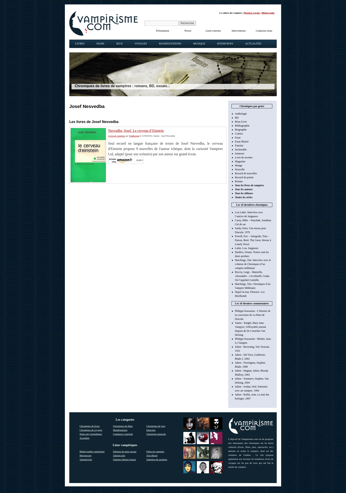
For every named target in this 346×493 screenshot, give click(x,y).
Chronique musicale (156, 434)
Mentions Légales (252, 13)
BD (237, 117)
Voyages (141, 43)
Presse (187, 30)
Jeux (119, 43)
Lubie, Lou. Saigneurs (247, 248)
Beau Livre (241, 121)
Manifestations (170, 43)
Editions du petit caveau (124, 451)
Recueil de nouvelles (246, 173)
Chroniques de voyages (91, 430)
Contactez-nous (264, 30)
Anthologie (241, 113)
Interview (151, 430)
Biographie (241, 129)
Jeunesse (239, 153)
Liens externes (213, 30)
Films (100, 43)
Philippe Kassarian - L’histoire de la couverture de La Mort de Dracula (253, 314)
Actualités (253, 43)
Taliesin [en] (119, 455)
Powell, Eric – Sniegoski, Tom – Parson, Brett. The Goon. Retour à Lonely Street (253, 240)
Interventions (239, 30)
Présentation (162, 30)
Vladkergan (134, 136)
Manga (238, 165)
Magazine (240, 161)
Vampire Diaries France (124, 459)
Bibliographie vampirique (92, 451)
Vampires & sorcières (156, 459)
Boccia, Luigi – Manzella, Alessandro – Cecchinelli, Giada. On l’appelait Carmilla (252, 276)
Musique (199, 43)
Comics (239, 133)
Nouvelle (240, 169)
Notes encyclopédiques (91, 434)
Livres (80, 43)
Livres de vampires (116, 136)
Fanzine (239, 145)
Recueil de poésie (244, 177)
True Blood (151, 455)
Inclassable (241, 149)
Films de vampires (155, 451)
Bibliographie (268, 13)
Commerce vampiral (123, 434)
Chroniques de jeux (155, 426)
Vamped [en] (86, 459)
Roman (239, 181)
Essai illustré (242, 141)
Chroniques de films (123, 426)
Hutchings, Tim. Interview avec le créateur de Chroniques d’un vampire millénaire (253, 264)
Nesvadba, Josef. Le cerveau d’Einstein (136, 130)
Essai (238, 137)
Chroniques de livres (90, 426)
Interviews (225, 43)
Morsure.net (85, 455)
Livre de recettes (244, 157)
